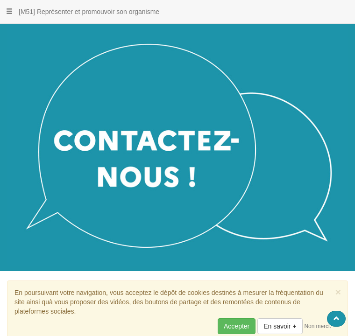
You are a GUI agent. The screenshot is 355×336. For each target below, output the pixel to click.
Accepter (236, 326)
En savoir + (279, 326)
